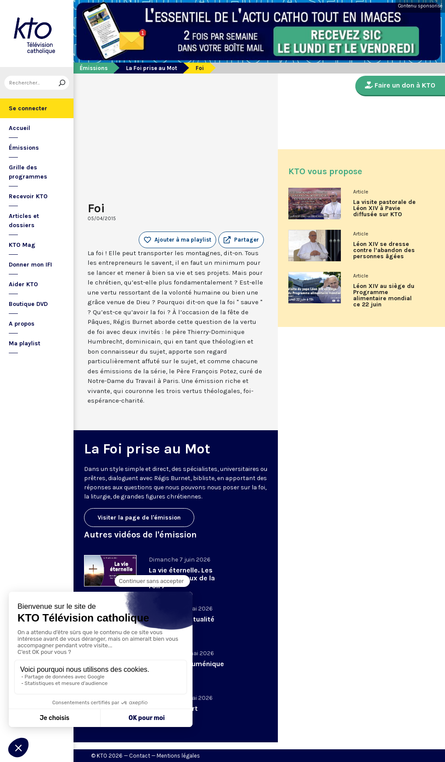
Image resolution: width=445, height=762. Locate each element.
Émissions (24, 147)
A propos (22, 323)
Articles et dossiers (24, 220)
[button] (241, 240)
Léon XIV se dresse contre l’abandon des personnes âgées (384, 250)
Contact (139, 755)
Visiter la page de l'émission (139, 517)
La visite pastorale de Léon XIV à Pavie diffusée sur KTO (384, 208)
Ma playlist (24, 343)
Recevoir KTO (28, 196)
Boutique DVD (28, 304)
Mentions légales (178, 755)
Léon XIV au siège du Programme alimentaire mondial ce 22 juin (383, 295)
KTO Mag (22, 245)
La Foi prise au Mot (151, 68)
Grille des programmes (28, 172)
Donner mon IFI (30, 264)
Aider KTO (23, 284)
